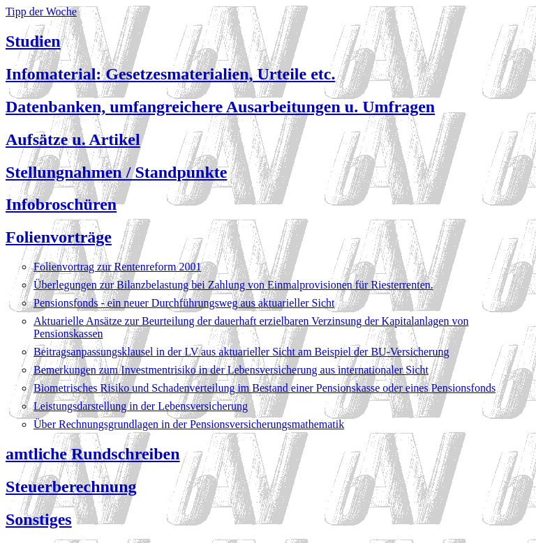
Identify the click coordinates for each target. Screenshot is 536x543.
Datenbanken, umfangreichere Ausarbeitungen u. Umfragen (220, 107)
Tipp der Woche (41, 11)
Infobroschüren (61, 204)
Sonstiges (39, 519)
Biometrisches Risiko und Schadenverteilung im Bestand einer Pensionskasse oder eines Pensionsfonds (265, 388)
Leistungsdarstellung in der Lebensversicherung (141, 406)
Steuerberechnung (71, 486)
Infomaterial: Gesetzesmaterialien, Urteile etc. (170, 74)
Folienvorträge (59, 237)
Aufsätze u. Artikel (73, 139)
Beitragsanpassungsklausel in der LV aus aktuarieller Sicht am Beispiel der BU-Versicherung (241, 352)
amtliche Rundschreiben (93, 454)
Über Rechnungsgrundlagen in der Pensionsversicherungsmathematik (189, 424)
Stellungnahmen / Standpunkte (116, 172)
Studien (33, 41)
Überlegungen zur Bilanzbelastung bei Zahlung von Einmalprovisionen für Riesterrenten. (233, 285)
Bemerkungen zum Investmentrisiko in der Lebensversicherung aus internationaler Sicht (231, 370)
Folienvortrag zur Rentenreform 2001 (117, 267)
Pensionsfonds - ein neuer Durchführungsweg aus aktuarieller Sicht (184, 303)
